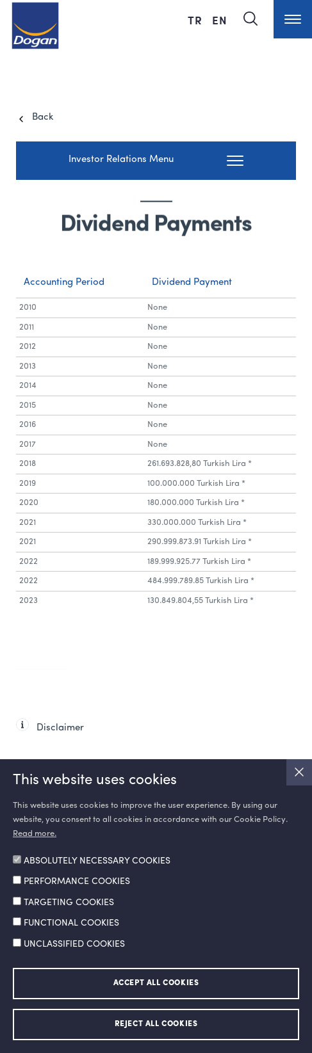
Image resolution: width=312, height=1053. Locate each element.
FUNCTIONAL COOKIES (71, 923)
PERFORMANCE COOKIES (77, 881)
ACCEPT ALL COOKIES (156, 983)
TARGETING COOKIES (69, 902)
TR (197, 20)
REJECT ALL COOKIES (156, 1024)
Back (43, 117)
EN (219, 20)
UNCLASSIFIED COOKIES (74, 944)
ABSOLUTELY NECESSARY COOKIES (97, 860)
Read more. (34, 834)
